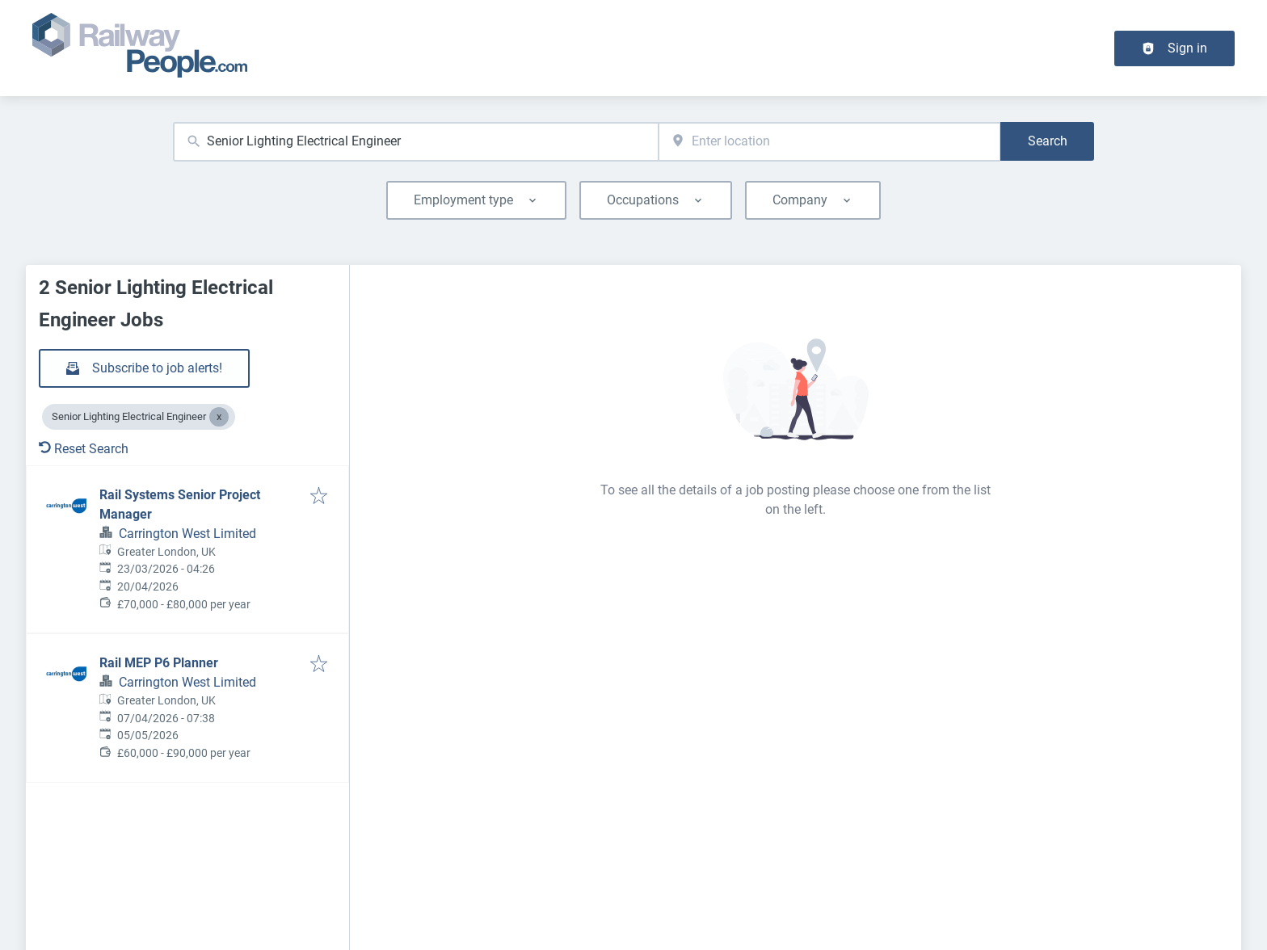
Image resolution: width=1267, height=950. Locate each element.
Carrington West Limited (187, 533)
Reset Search (83, 448)
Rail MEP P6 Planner (158, 662)
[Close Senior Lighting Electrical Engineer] (219, 417)
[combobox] (416, 142)
